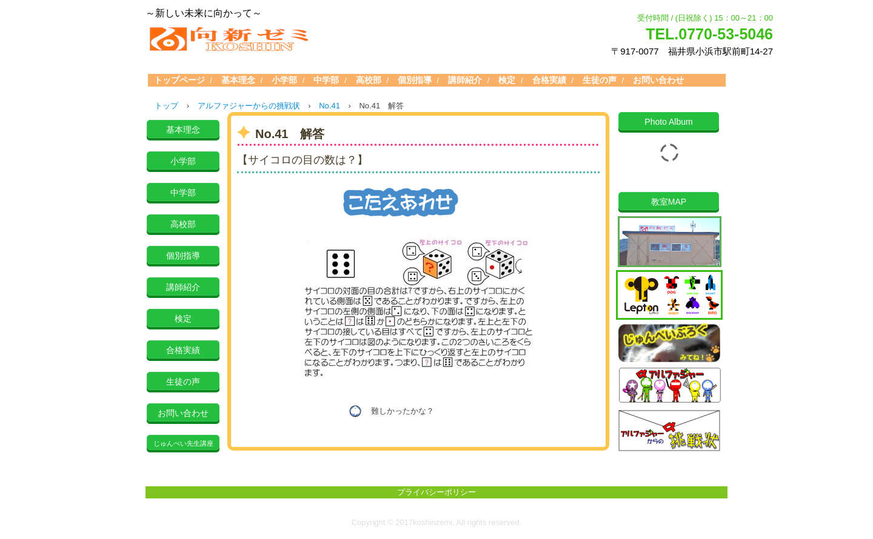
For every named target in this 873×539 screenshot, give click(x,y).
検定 (506, 80)
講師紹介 (465, 80)
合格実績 (549, 80)
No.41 (329, 105)
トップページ (179, 80)
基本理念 (238, 80)
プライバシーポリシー (436, 492)
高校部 (368, 80)
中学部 (326, 80)
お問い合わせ (658, 80)
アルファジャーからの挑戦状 (249, 105)
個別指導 (415, 80)
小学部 (284, 80)
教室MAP (668, 202)
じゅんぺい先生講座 (183, 443)
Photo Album (668, 122)
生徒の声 (600, 80)
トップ (166, 105)
